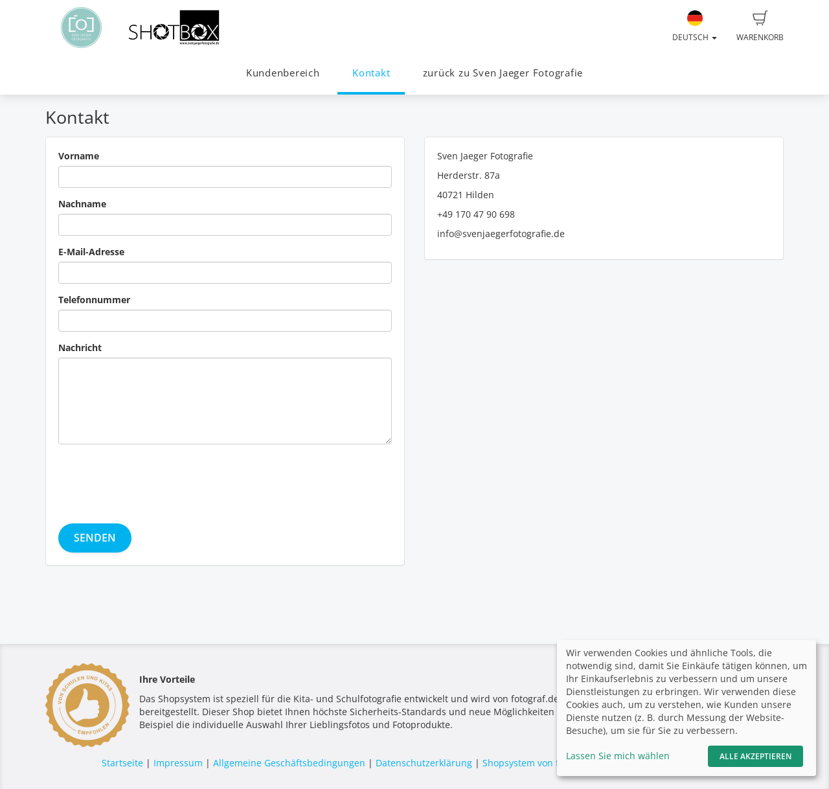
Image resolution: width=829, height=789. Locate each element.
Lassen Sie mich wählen (618, 755)
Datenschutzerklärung (424, 763)
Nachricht (80, 347)
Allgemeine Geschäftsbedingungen (289, 763)
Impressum (178, 763)
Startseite (122, 763)
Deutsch (694, 26)
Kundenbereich (283, 73)
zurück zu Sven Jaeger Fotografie (503, 73)
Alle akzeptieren (755, 756)
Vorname (78, 156)
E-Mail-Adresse (91, 252)
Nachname (82, 204)
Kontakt (371, 73)
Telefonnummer (94, 299)
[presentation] (156, 479)
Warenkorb (760, 26)
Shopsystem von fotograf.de (543, 763)
